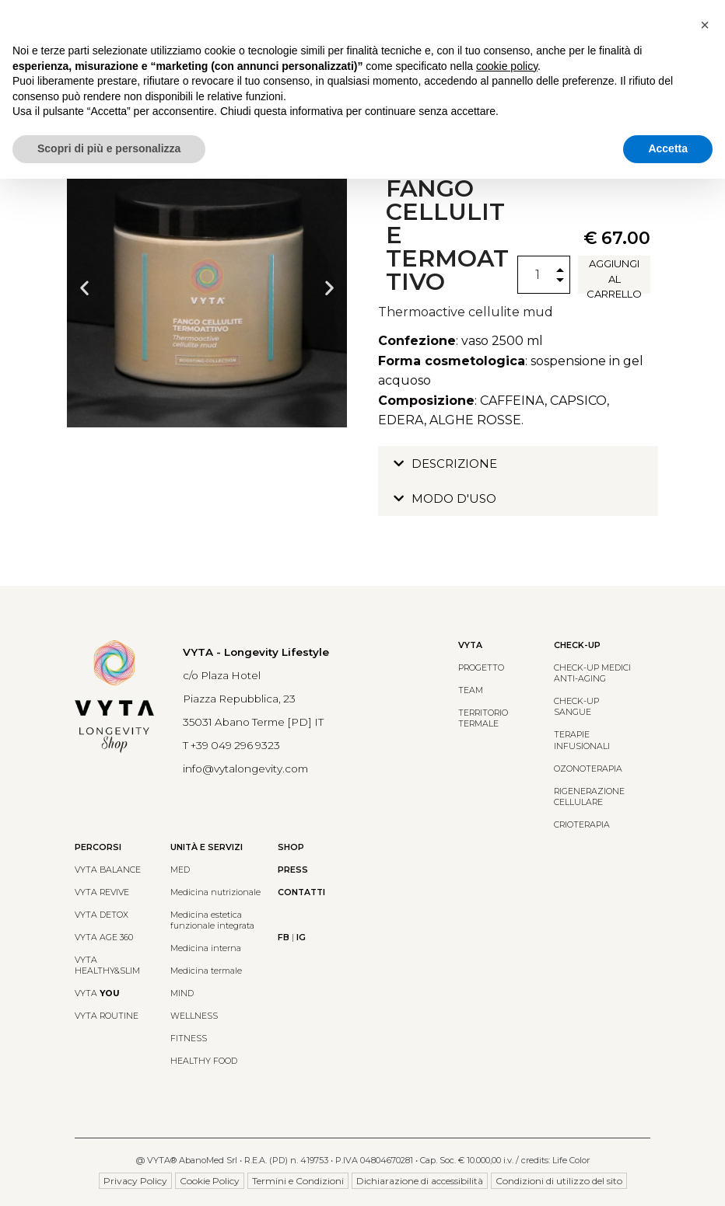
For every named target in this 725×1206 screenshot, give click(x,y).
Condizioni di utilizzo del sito (559, 1181)
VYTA (97, 993)
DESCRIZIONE (454, 463)
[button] (84, 288)
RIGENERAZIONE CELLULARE (589, 796)
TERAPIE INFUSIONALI (582, 740)
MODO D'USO (454, 498)
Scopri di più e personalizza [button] (108, 148)
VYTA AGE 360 (104, 937)
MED (180, 870)
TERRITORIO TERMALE (483, 718)
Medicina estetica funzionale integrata (212, 920)
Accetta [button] (668, 148)
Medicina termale (206, 971)
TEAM (470, 690)
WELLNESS (194, 1016)
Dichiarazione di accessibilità (419, 1181)
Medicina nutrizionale (215, 892)
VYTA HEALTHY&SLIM (107, 965)
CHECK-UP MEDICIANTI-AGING (592, 673)
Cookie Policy (210, 1181)
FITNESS (188, 1038)
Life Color (571, 1160)
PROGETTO (481, 668)
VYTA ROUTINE (106, 1016)
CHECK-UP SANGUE (576, 706)
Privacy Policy (135, 1181)
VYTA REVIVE (102, 892)
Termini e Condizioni (298, 1181)
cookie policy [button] (507, 66)
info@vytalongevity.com (245, 768)
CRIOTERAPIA (582, 825)
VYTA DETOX (101, 915)
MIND (182, 993)
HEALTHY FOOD (203, 1061)
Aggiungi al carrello (614, 275)
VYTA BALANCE (108, 870)
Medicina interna (205, 948)
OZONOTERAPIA (588, 769)
